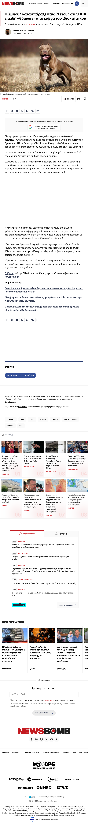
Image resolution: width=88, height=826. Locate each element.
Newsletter (22, 407)
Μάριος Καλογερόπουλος (23, 30)
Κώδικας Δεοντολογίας (51, 752)
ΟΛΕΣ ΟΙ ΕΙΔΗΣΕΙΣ (35, 4)
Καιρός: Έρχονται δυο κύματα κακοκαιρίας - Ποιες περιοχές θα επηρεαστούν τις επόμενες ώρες (76, 500)
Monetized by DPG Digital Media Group (51, 797)
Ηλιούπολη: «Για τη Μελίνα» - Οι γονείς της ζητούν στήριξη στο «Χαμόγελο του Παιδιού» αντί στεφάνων (13, 654)
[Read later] (85, 99)
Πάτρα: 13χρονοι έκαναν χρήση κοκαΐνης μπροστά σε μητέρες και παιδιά (41, 557)
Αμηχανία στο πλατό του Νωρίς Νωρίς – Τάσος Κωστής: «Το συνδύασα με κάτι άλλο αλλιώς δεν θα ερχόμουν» (68, 654)
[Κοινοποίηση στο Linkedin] (27, 111)
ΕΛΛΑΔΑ (47, 4)
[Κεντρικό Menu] (84, 3)
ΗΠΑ (22, 419)
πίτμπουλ (30, 24)
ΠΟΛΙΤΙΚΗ (56, 4)
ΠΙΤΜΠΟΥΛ (10, 419)
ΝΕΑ (20, 426)
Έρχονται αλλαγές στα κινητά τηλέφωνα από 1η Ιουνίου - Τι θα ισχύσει (32, 459)
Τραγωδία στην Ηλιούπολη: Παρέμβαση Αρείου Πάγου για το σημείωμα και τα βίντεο (53, 462)
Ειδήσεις (9, 273)
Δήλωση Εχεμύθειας (32, 752)
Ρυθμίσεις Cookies (69, 752)
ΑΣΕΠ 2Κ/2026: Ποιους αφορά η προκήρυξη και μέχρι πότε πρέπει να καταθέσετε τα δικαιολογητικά (43, 545)
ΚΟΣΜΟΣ (5, 99)
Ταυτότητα (5, 752)
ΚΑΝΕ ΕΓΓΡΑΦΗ (44, 712)
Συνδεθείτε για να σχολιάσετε (20, 375)
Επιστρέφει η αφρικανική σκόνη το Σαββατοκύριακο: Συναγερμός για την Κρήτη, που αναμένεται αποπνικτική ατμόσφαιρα (54, 503)
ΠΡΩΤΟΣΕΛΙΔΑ (67, 4)
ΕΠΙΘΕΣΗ (43, 419)
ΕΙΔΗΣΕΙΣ (10, 426)
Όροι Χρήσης (17, 752)
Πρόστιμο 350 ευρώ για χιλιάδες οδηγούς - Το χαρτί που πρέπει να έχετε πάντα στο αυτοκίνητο (76, 461)
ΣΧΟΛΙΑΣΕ (68, 99)
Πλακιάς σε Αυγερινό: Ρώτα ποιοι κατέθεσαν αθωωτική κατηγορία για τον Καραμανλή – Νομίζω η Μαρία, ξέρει (32, 501)
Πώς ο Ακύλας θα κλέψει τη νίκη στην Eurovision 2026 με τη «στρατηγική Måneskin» (40, 653)
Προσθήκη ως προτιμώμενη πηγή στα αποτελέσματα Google (43, 127)
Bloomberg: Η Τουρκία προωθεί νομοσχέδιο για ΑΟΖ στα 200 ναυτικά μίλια (42, 594)
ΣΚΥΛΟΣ (55, 419)
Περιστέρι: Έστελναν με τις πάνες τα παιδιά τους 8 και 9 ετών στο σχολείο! (10, 498)
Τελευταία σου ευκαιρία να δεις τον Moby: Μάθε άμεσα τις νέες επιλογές (44, 583)
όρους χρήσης (50, 700)
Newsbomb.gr (11, 276)
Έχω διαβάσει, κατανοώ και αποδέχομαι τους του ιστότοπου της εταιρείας (44, 700)
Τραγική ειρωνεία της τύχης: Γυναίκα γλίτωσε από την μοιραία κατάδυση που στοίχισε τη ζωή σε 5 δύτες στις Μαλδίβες (10, 463)
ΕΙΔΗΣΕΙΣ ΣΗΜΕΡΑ (70, 419)
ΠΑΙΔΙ (32, 419)
